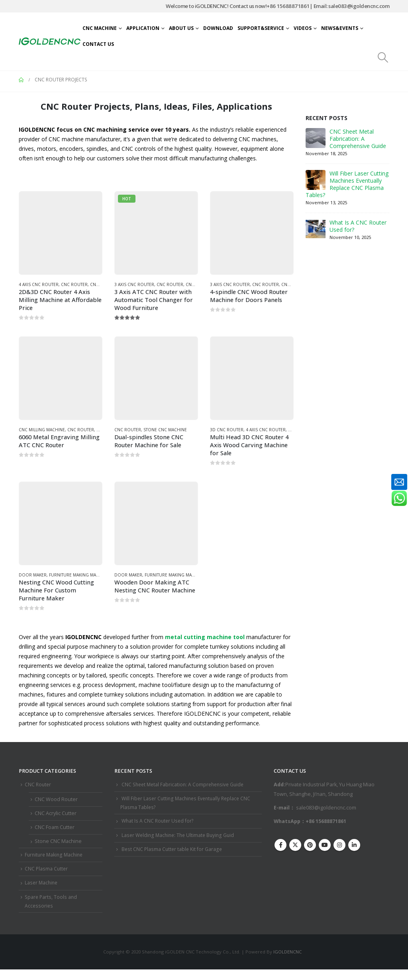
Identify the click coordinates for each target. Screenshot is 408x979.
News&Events (339, 28)
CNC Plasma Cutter (47, 874)
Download (218, 28)
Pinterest (310, 845)
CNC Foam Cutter (55, 830)
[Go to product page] (60, 232)
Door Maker (33, 575)
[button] (383, 57)
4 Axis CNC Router (39, 284)
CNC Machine (99, 28)
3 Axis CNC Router (134, 284)
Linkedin (354, 845)
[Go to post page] (316, 137)
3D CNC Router (226, 429)
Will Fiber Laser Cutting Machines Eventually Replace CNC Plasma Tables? (347, 184)
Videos (303, 28)
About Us (181, 28)
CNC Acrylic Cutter (55, 815)
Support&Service (260, 28)
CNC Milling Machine (42, 429)
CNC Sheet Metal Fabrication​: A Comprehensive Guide (358, 139)
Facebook (280, 845)
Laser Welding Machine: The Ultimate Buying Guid (180, 839)
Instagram (339, 845)
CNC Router (74, 284)
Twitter (295, 845)
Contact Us (98, 44)
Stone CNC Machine (165, 429)
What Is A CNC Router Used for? (358, 226)
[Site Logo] (49, 41)
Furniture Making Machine (79, 575)
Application (142, 28)
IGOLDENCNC (287, 961)
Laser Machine (42, 889)
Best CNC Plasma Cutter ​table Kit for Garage (173, 854)
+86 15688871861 (288, 6)
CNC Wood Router (56, 800)
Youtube (325, 845)
